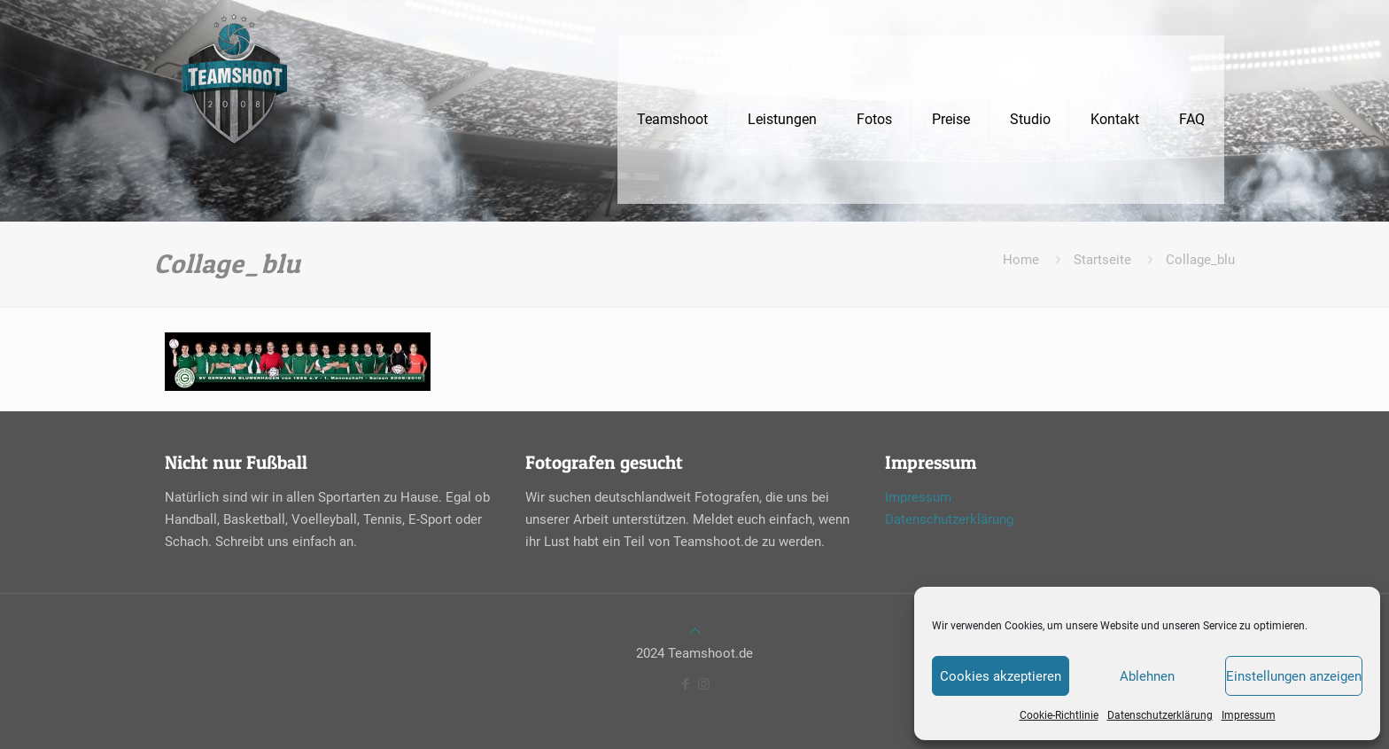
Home (1021, 260)
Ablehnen (1147, 676)
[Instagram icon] (703, 684)
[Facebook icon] (685, 684)
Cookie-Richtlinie (1059, 715)
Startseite (1102, 260)
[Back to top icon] (695, 631)
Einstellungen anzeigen (1294, 676)
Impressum (1249, 715)
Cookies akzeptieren (1000, 676)
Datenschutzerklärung (1160, 715)
